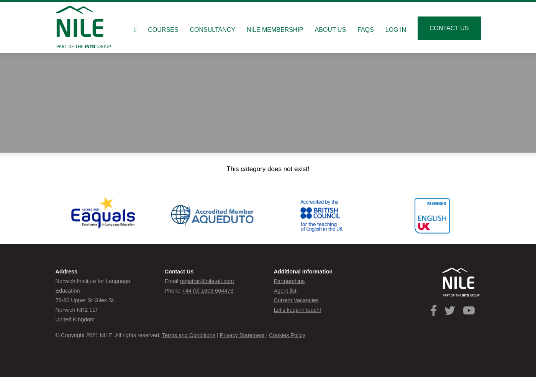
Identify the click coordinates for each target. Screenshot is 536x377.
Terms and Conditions (188, 335)
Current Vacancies (296, 300)
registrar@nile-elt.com (207, 281)
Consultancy (212, 29)
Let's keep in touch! (297, 310)
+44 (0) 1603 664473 (207, 291)
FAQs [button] (365, 29)
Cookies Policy (287, 335)
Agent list (285, 291)
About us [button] (330, 29)
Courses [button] (163, 29)
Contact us (449, 28)
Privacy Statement (242, 335)
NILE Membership (275, 29)
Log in (395, 29)
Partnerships (289, 281)
